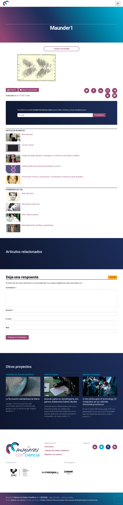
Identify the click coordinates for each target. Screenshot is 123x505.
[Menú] (118, 3)
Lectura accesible (61, 49)
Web (7, 328)
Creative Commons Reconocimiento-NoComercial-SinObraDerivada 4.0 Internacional (68, 500)
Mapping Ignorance (91, 375)
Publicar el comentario (17, 337)
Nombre (10, 310)
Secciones (49, 447)
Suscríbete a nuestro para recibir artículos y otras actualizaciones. (51, 110)
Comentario (11, 288)
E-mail (9, 319)
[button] (86, 90)
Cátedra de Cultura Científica (57, 450)
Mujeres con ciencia (53, 454)
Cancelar (113, 277)
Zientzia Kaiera (51, 375)
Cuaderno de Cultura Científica (20, 375)
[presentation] (61, 137)
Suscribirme (99, 115)
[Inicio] (6, 3)
